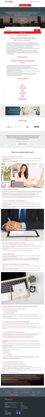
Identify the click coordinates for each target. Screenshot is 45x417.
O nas (22, 404)
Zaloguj (16, 5)
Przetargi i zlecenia (22, 18)
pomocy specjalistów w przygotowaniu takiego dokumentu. (21, 383)
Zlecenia (22, 20)
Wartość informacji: (22, 98)
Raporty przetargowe (24, 408)
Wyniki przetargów (22, 21)
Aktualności (8, 392)
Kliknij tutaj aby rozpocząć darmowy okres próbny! (10, 372)
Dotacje (22, 25)
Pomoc (33, 392)
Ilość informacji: (22, 86)
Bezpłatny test (22, 32)
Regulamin (16, 392)
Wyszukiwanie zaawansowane (22, 35)
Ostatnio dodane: (22, 92)
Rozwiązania (23, 405)
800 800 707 (38, 1)
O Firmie (38, 392)
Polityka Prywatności (25, 392)
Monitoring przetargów (24, 406)
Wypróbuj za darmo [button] (22, 57)
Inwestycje (22, 23)
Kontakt (22, 409)
